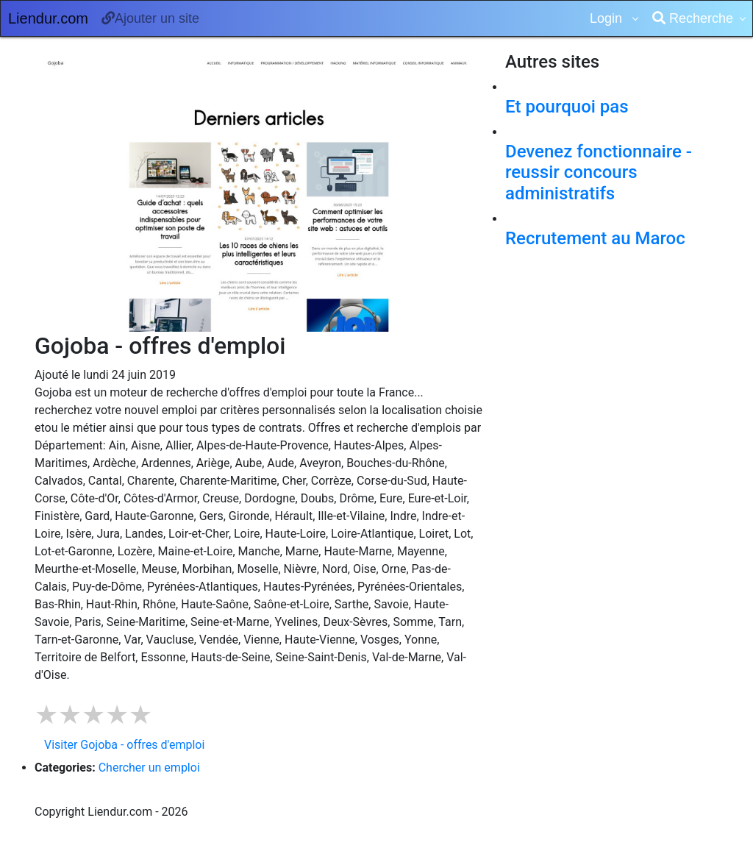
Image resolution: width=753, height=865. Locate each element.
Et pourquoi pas (567, 106)
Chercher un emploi (149, 768)
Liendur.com (48, 18)
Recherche (692, 18)
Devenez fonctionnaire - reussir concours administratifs (598, 172)
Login (608, 18)
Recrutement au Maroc (595, 238)
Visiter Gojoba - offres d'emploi (124, 745)
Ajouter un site (150, 18)
